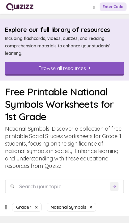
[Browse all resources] (64, 68)
